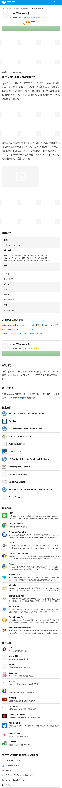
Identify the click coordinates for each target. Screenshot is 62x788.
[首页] (3, 9)
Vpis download (8, 325)
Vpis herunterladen (28, 325)
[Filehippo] (8, 2)
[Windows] (9, 9)
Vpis (20, 13)
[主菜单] (59, 2)
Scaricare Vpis (28, 329)
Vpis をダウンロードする (12, 333)
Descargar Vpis (47, 325)
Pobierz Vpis (33, 333)
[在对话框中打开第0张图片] (20, 176)
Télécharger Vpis (9, 329)
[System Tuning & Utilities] (22, 9)
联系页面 (19, 398)
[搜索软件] (54, 2)
